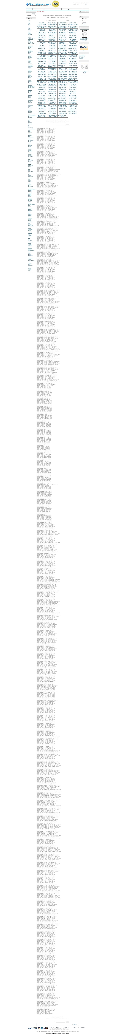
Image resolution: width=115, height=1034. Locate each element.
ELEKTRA (30, 85)
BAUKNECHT (30, 46)
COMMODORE (30, 66)
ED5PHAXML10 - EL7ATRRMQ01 (62, 53)
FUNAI (29, 101)
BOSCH (29, 52)
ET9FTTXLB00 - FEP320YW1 (52, 59)
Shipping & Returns (86, 2)
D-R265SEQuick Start (84, 72)
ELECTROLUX (30, 83)
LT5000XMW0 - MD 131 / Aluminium (73, 92)
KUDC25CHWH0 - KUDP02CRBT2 (42, 85)
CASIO (29, 61)
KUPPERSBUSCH (31, 137)
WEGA (29, 264)
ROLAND (29, 209)
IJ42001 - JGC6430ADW (42, 69)
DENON (29, 78)
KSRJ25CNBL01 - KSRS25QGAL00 (73, 79)
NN (28, 174)
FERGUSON (30, 95)
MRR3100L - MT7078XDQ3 (62, 96)
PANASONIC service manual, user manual (72, 1031)
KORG (29, 136)
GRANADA (30, 107)
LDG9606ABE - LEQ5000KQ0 (52, 88)
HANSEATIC (30, 111)
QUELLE (29, 201)
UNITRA (29, 254)
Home (29, 9)
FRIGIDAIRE (30, 100)
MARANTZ (30, 150)
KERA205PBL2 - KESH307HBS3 (42, 75)
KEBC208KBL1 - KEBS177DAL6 (42, 72)
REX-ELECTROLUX (31, 204)
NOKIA (29, 175)
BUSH (29, 58)
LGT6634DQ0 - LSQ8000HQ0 (52, 92)
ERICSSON (30, 90)
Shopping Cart (69, 9)
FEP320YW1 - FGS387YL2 (62, 59)
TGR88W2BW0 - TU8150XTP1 (52, 112)
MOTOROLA (30, 167)
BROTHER (30, 57)
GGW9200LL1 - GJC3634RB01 (62, 62)
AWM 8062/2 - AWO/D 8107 (62, 43)
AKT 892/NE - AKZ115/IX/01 (62, 36)
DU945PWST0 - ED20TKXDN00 (62, 49)
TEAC (29, 238)
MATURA (29, 154)
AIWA (29, 25)
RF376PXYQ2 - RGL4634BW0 (63, 103)
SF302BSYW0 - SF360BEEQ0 (52, 109)
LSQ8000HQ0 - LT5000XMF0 (63, 92)
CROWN (29, 72)
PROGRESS (30, 200)
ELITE (29, 88)
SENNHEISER (30, 225)
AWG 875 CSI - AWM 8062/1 (52, 43)
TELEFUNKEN (30, 241)
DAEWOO (30, 76)
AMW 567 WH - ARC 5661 (42, 40)
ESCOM (29, 91)
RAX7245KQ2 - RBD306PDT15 (52, 99)
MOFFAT (29, 166)
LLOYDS (29, 141)
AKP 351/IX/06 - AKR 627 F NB (42, 36)
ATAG (29, 40)
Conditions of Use (82, 56)
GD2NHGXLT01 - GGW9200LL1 (52, 62)
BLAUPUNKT (30, 51)
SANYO (29, 220)
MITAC (29, 164)
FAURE (29, 92)
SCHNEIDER (30, 221)
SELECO (29, 224)
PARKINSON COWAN (31, 189)
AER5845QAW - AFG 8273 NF (52, 33)
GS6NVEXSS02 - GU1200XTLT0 (52, 66)
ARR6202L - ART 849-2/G (62, 40)
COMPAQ (29, 67)
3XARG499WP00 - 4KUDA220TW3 (62, 23)
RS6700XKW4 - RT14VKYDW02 (52, 106)
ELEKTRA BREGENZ (31, 86)
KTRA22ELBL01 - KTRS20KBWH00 (62, 82)
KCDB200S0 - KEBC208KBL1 (73, 69)
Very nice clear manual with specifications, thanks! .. (84, 39)
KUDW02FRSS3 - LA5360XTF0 (62, 85)
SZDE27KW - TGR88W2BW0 (42, 112)
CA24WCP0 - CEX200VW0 (52, 46)
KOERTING (30, 135)
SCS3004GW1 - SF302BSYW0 (42, 109)
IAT (28, 120)
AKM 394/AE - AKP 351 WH (73, 33)
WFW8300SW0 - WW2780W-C (73, 112)
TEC (29, 239)
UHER (29, 253)
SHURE (29, 230)
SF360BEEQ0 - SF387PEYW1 (63, 109)
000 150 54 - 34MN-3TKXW (42, 23)
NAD (29, 170)
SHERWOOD (30, 229)
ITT (28, 125)
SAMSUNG (30, 216)
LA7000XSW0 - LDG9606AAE (42, 88)
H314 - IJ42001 (73, 65)
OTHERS (29, 184)
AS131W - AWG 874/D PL (42, 43)
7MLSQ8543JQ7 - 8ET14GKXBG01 (62, 27)
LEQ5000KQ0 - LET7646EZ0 (63, 88)
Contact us (57, 1027)
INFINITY (30, 122)
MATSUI (29, 152)
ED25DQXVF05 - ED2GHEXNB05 (41, 53)
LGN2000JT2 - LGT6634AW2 (42, 92)
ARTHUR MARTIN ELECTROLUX (31, 39)
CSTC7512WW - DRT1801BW (73, 46)
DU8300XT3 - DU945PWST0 (52, 49)
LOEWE (29, 142)
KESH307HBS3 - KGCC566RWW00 (52, 75)
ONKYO (29, 180)
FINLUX (29, 96)
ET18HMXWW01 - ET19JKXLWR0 (52, 56)
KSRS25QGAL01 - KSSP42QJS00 (42, 82)
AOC (29, 35)
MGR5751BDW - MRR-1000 (52, 96)
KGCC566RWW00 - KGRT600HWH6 (62, 75)
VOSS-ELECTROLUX (31, 260)
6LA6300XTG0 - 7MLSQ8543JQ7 (52, 27)
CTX (29, 73)
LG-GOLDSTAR (30, 140)
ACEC (29, 20)
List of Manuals (81, 57)
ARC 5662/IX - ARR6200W (52, 40)
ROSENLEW (30, 210)
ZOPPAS (29, 270)
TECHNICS (30, 240)
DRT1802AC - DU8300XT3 (42, 49)
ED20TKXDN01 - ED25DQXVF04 (72, 49)
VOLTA (29, 259)
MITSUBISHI (30, 165)
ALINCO (29, 30)
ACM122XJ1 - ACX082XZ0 (52, 30)
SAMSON (29, 215)
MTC (29, 169)
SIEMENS (29, 231)
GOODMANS (30, 105)
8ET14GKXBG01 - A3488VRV (73, 27)
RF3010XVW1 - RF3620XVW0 (42, 103)
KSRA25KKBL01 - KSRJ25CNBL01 (62, 79)
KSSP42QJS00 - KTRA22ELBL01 (52, 82)
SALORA (29, 214)
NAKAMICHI (30, 171)
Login (36, 9)
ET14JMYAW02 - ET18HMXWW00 (41, 56)
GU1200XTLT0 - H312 (62, 66)
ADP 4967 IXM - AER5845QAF (42, 33)
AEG (29, 23)
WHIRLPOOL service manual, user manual (57, 1031)
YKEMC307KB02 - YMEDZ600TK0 (52, 116)
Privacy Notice (79, 2)
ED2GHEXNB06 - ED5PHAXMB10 (52, 53)
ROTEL (29, 211)
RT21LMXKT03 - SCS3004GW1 (73, 106)
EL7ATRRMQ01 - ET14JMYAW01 (72, 53)
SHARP (29, 228)
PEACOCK (30, 191)
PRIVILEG (30, 199)
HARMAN (30, 112)
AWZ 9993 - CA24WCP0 (42, 46)
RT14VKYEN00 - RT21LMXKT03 (62, 106)
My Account (45, 9)
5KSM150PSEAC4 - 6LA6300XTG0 (42, 27)
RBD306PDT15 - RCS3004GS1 (62, 99)
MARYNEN (30, 151)
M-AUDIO (30, 147)
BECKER (29, 47)
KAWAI (29, 131)
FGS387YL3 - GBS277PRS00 (73, 59)
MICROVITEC (30, 160)
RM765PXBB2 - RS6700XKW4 (42, 106)
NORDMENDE (30, 176)
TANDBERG (30, 235)
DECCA (29, 77)
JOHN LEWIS (30, 127)
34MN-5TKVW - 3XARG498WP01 (52, 23)
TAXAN (29, 236)
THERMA (29, 244)
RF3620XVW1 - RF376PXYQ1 (52, 103)
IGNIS (29, 121)
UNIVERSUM (30, 255)
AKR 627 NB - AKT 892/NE (52, 36)
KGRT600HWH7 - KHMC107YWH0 (73, 75)
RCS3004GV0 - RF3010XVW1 (73, 99)
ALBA (29, 28)
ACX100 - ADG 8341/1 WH (63, 30)
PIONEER (29, 195)
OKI (29, 179)
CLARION (30, 63)
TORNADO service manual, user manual (43, 1031)
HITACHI (29, 116)
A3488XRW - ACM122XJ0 (42, 30)
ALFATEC (29, 29)
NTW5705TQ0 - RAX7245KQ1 (42, 99)
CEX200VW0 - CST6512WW (62, 46)
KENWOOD (30, 132)
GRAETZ (29, 106)
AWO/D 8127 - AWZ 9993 (73, 43)
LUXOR (29, 146)
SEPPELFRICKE (31, 226)
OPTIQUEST (30, 181)
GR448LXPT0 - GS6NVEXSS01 (42, 66)
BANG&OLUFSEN (31, 43)
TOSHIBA (29, 249)
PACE (29, 185)
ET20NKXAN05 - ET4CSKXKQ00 (72, 56)
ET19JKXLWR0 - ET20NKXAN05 (62, 56)
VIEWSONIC (30, 258)
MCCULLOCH (30, 156)
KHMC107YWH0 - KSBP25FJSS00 (42, 79)
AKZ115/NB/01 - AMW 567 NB (73, 36)
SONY (29, 234)
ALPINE (29, 33)
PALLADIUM (30, 186)
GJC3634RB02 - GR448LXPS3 (73, 62)
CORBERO (30, 68)
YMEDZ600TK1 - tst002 (62, 116)
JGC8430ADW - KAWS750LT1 (52, 69)
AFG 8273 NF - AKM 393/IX (63, 33)
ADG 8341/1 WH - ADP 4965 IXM (73, 30)
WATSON (29, 263)
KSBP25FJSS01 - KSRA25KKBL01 (52, 79)
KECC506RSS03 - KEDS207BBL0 (62, 72)
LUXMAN (30, 145)
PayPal (84, 50)
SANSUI (29, 219)
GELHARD (30, 102)
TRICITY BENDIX (31, 250)
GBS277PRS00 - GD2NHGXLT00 (42, 62)
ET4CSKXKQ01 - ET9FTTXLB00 (41, 59)
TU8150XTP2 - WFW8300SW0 (63, 112)
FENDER (29, 93)
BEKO (29, 48)
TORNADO (30, 248)
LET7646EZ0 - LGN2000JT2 (73, 88)
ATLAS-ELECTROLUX (30, 42)
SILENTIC (30, 233)
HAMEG (29, 110)
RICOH (29, 206)
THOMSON (30, 245)
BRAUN (29, 56)
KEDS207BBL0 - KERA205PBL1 (73, 72)
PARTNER (30, 190)
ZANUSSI (29, 269)
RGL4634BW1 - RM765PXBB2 (73, 103)
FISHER (29, 97)
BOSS (29, 53)
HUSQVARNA (30, 117)
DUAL (29, 82)
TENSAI (29, 243)
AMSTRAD (30, 34)
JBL (29, 126)
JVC (29, 130)
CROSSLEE (30, 71)
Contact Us (75, 2)
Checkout (82, 9)
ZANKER (29, 268)
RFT (29, 205)
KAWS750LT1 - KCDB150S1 (63, 69)
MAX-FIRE (30, 155)
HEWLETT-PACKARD (31, 115)
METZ (29, 159)
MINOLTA (30, 162)
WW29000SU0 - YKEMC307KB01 (41, 116)
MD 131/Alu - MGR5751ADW (42, 96)
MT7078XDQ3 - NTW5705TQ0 (73, 96)
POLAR (29, 196)
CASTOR (29, 62)
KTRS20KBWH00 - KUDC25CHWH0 (73, 82)
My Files (57, 9)
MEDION (29, 157)
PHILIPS (29, 194)
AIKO (29, 24)
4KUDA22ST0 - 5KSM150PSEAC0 (73, 23)
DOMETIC (30, 81)
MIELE (29, 161)
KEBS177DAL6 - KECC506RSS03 (52, 72)
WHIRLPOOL (30, 265)
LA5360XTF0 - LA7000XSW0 (73, 85)
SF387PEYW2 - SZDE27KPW (73, 109)
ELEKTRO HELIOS (31, 87)
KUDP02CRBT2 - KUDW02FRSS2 (52, 85)
